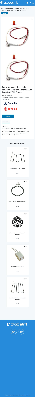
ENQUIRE (8, 116)
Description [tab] (6, 122)
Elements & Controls (24, 97)
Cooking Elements (13, 97)
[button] (25, 149)
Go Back (4, 13)
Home (2, 8)
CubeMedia (27, 395)
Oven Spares (5, 99)
